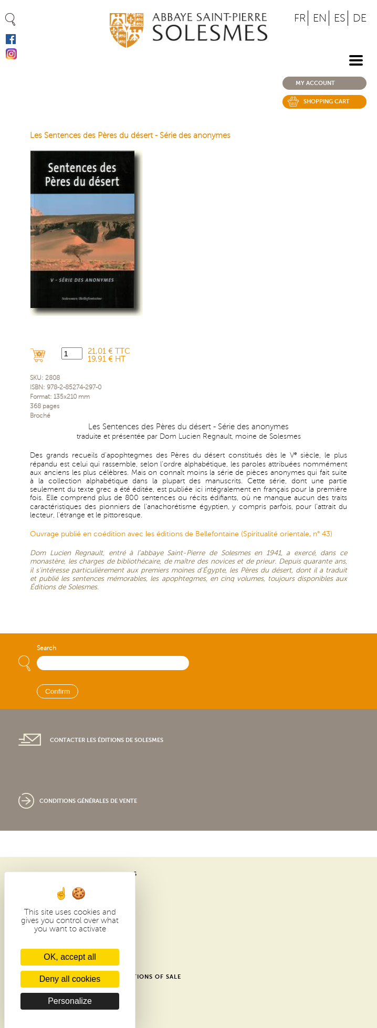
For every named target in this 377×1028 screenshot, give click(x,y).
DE (359, 18)
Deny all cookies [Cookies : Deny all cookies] (70, 978)
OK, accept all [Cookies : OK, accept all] (70, 956)
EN (320, 18)
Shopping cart (326, 101)
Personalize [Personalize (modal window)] (70, 1001)
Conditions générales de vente (88, 801)
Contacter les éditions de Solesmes (106, 740)
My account (315, 83)
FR (300, 18)
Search (46, 648)
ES (339, 18)
